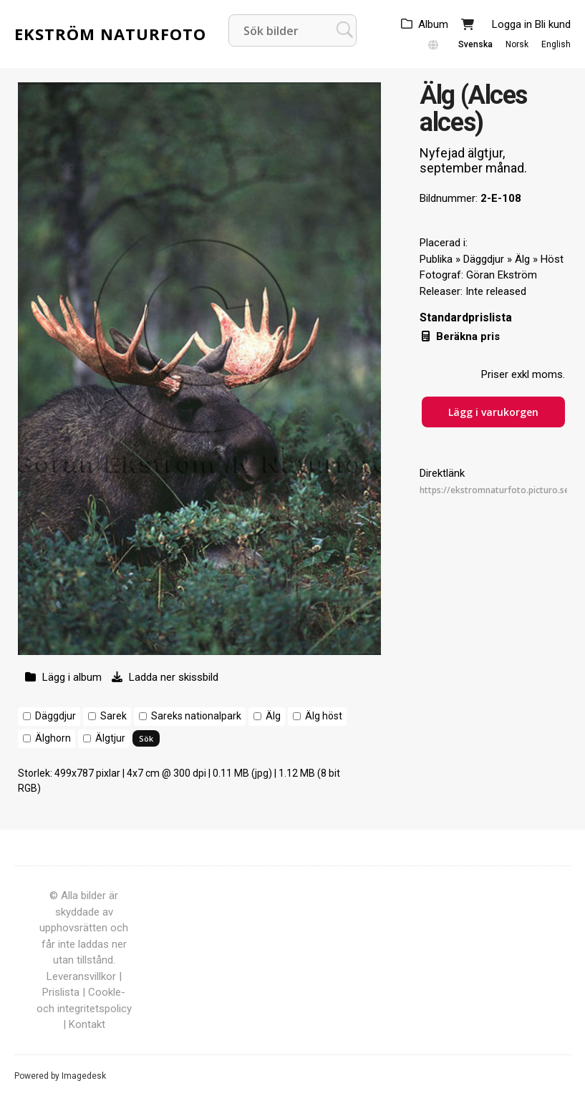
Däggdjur (55, 716)
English (556, 44)
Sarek (113, 716)
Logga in (512, 24)
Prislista (60, 992)
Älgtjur (110, 738)
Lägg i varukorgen (493, 412)
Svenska (475, 44)
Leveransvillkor (81, 976)
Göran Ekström (501, 274)
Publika (436, 259)
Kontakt (87, 1024)
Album (433, 24)
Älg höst (323, 716)
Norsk (517, 44)
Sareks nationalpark (196, 716)
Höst (552, 259)
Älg (273, 716)
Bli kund (553, 24)
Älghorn (53, 738)
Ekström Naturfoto (110, 33)
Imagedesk (84, 1076)
